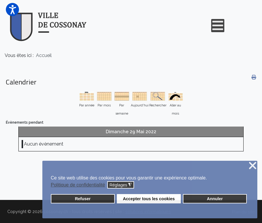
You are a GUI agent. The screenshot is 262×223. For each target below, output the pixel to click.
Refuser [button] (83, 198)
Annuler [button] (215, 198)
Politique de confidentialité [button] (78, 184)
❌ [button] (253, 165)
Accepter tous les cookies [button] (149, 198)
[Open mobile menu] (217, 25)
